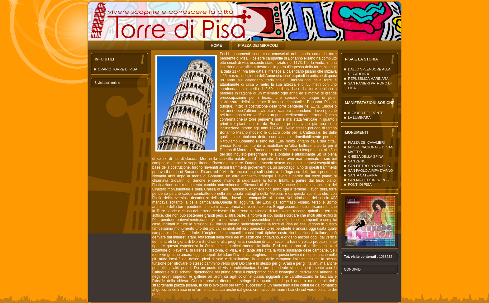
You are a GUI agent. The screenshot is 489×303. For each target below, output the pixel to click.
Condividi (353, 269)
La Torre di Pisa (340, 28)
